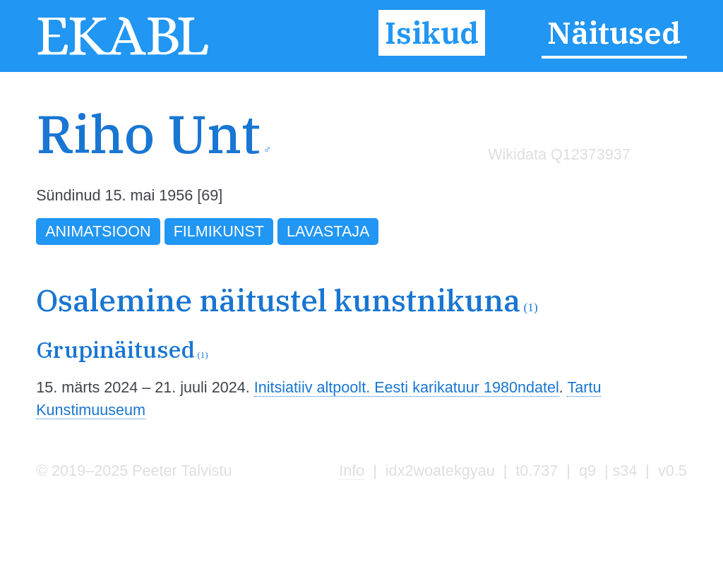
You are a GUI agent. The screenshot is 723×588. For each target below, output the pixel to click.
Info (351, 470)
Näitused (614, 33)
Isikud (432, 33)
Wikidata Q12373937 (559, 154)
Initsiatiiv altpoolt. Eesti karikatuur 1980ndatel (406, 387)
